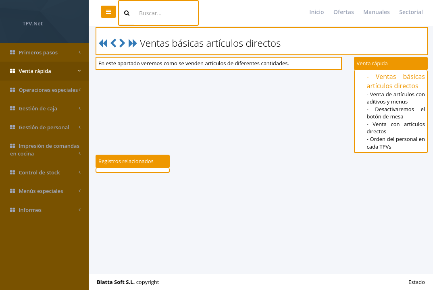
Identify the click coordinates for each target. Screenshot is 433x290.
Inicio (316, 12)
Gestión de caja (45, 108)
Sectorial (411, 12)
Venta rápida (45, 71)
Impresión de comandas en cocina (45, 149)
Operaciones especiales (45, 90)
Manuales (376, 12)
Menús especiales (45, 191)
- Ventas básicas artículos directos (396, 81)
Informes (45, 210)
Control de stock (45, 172)
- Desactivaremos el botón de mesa (396, 113)
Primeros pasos (45, 52)
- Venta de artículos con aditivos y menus (396, 98)
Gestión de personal (45, 127)
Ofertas (343, 12)
